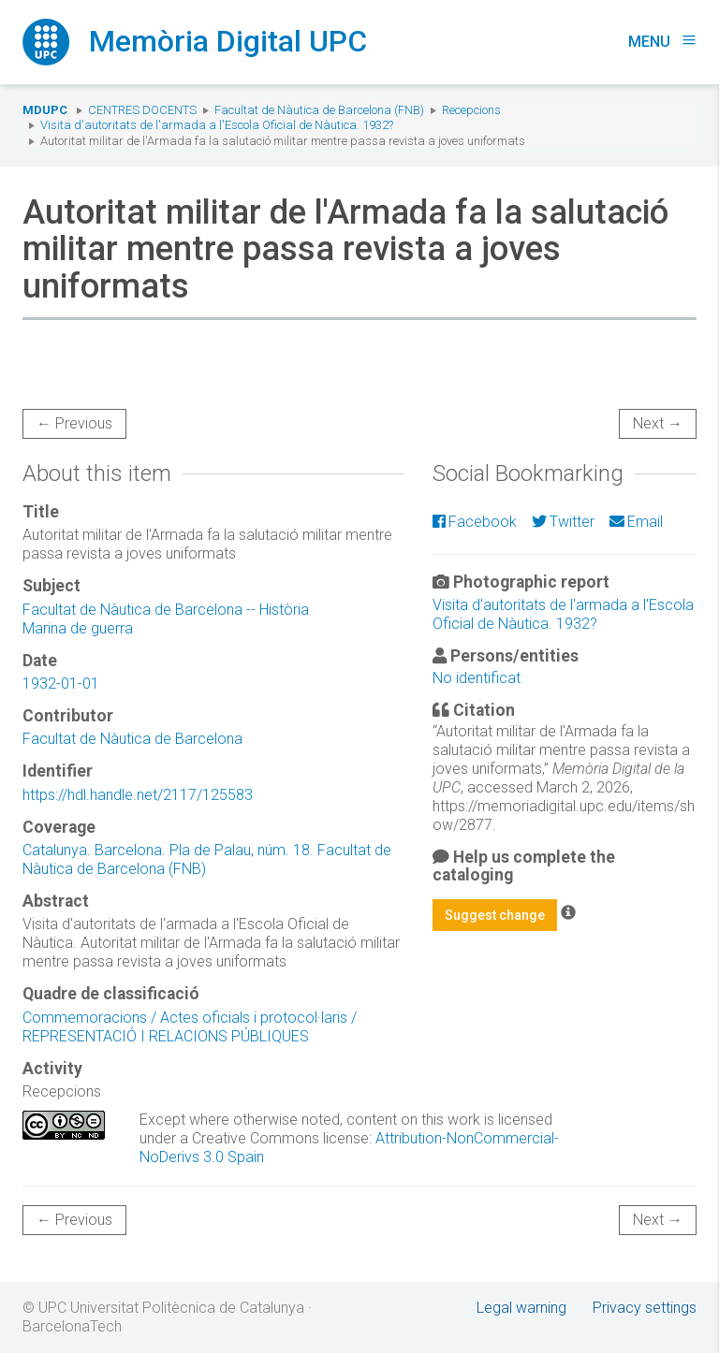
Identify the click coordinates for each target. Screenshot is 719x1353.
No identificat (477, 678)
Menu (662, 42)
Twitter (563, 522)
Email (636, 522)
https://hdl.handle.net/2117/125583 (137, 795)
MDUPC (44, 110)
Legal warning (521, 1308)
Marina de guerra (77, 628)
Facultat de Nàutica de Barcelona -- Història (165, 609)
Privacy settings (645, 1308)
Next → (657, 423)
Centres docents (142, 110)
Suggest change (495, 915)
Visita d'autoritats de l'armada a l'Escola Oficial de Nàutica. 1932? (216, 125)
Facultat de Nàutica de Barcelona (132, 739)
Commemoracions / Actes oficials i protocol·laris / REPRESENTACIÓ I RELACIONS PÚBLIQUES (189, 1027)
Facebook (475, 522)
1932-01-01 (60, 683)
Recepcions (471, 110)
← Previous (74, 423)
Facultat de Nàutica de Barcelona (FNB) (319, 110)
